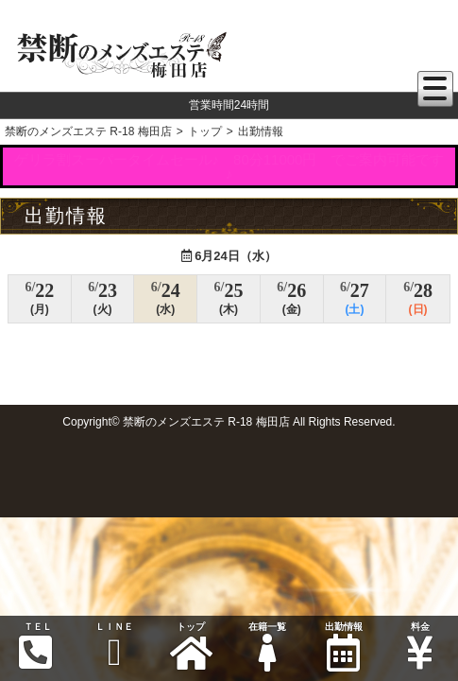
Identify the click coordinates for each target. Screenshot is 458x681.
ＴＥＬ (36, 646)
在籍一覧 (267, 646)
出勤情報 (343, 646)
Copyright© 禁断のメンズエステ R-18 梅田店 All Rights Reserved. (228, 421)
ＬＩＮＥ (114, 646)
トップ (191, 646)
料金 (420, 646)
